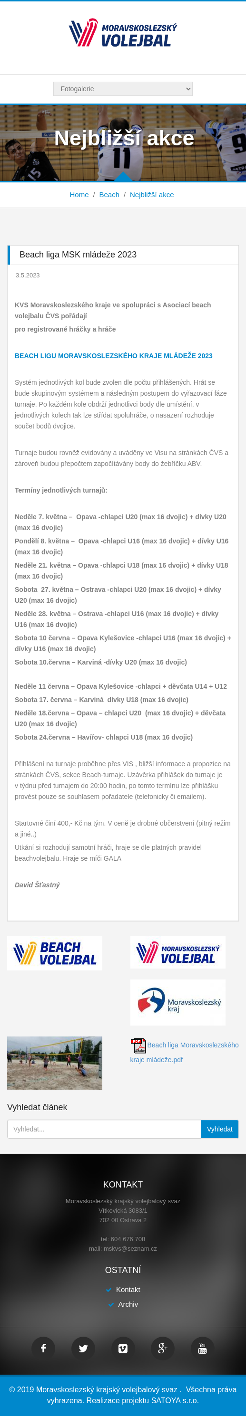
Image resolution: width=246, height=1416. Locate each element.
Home (79, 194)
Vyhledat (220, 1129)
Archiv (128, 1304)
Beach (109, 194)
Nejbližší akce (152, 194)
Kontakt (128, 1289)
